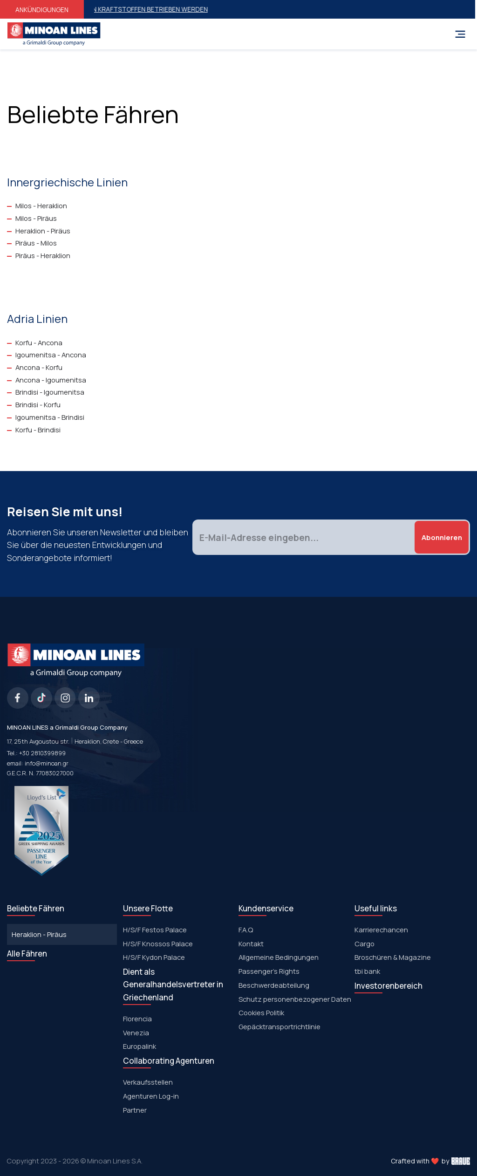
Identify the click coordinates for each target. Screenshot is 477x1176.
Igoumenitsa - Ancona (50, 354)
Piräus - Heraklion (42, 255)
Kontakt (251, 943)
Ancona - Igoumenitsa (50, 379)
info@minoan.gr (46, 763)
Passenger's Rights (269, 971)
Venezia (136, 1032)
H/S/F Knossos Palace (158, 943)
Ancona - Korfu (38, 367)
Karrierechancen (381, 929)
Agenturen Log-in (151, 1096)
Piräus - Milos (36, 242)
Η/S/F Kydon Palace (154, 957)
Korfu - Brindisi (38, 429)
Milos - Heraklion (41, 205)
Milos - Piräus (36, 218)
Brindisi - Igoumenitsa (49, 392)
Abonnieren (442, 537)
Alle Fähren (27, 953)
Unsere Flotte (148, 908)
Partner (135, 1109)
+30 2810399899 (42, 753)
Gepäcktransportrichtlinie (279, 1026)
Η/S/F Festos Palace (155, 929)
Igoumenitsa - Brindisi (49, 417)
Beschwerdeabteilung (273, 985)
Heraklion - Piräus (42, 230)
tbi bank (367, 971)
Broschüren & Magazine (392, 957)
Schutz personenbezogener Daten (294, 999)
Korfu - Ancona (38, 342)
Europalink (139, 1046)
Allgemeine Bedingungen (278, 957)
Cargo (364, 943)
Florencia (137, 1018)
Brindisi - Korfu (38, 404)
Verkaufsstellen (148, 1082)
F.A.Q (245, 929)
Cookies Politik (261, 1012)
